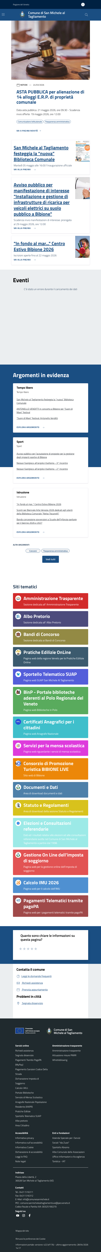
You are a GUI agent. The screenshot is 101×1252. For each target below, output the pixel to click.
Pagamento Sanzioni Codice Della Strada (31, 1072)
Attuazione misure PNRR (64, 1055)
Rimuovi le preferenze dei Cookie (30, 1238)
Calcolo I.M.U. (21, 1088)
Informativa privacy (24, 1138)
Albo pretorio (21, 1120)
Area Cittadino (22, 1125)
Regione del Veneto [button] (21, 4)
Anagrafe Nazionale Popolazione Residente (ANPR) (31, 1104)
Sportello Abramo (60, 1147)
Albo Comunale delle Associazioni (68, 1152)
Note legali (20, 1161)
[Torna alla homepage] (66, 1031)
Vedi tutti (50, 559)
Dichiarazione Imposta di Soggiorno (27, 1081)
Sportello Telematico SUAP (28, 1116)
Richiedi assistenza (24, 1050)
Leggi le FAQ (21, 1156)
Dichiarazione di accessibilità (28, 1152)
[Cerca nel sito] (86, 15)
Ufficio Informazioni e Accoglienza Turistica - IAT (68, 1159)
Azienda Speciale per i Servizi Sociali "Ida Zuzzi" (66, 1140)
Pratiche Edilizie (22, 1111)
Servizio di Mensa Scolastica (28, 1097)
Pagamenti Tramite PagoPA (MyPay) (28, 1062)
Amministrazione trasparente (66, 1050)
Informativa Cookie (24, 1147)
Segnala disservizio (24, 1055)
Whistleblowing (59, 1060)
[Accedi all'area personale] (84, 4)
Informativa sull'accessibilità (28, 1142)
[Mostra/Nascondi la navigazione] (3, 14)
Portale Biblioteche (24, 1092)
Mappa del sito (22, 1230)
